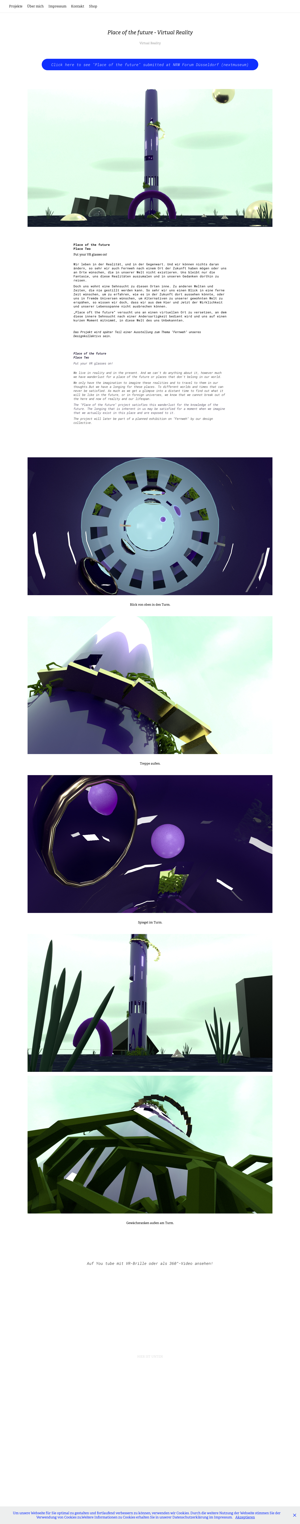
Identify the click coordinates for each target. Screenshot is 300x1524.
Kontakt (77, 6)
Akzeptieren (245, 1517)
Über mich (35, 6)
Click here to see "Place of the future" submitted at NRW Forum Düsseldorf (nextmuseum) (150, 64)
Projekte (15, 6)
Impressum (57, 6)
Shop (93, 6)
